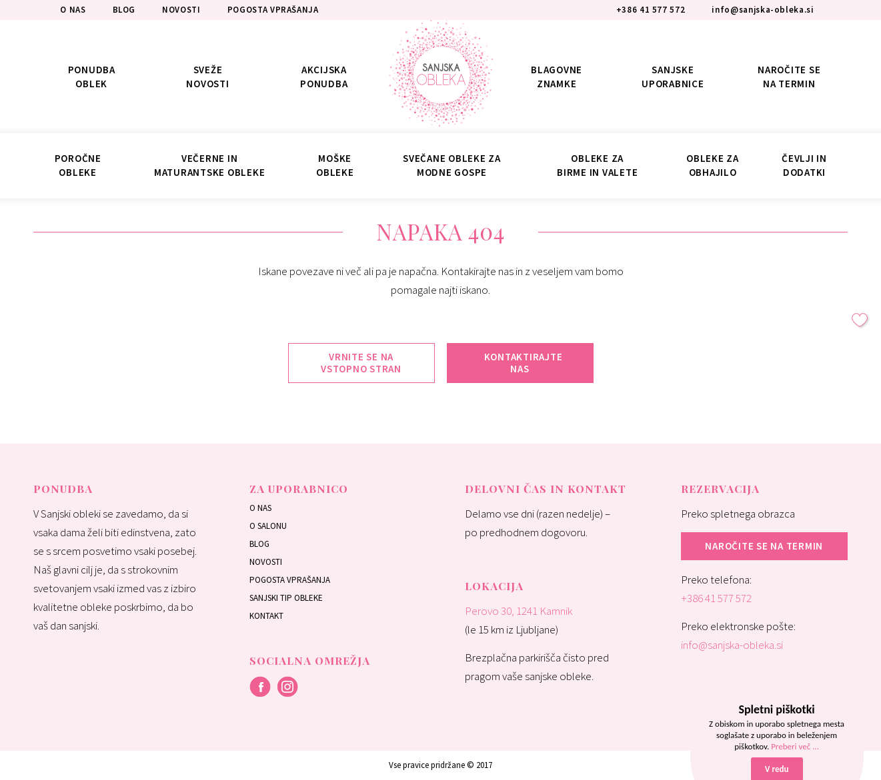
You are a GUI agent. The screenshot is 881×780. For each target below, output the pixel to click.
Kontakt (266, 615)
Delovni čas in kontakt (545, 489)
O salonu (268, 526)
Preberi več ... (795, 746)
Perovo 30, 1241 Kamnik (518, 610)
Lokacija (494, 586)
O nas (260, 508)
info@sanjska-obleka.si (732, 644)
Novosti (265, 562)
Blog (259, 544)
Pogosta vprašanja (289, 579)
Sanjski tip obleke (286, 597)
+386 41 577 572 (716, 598)
